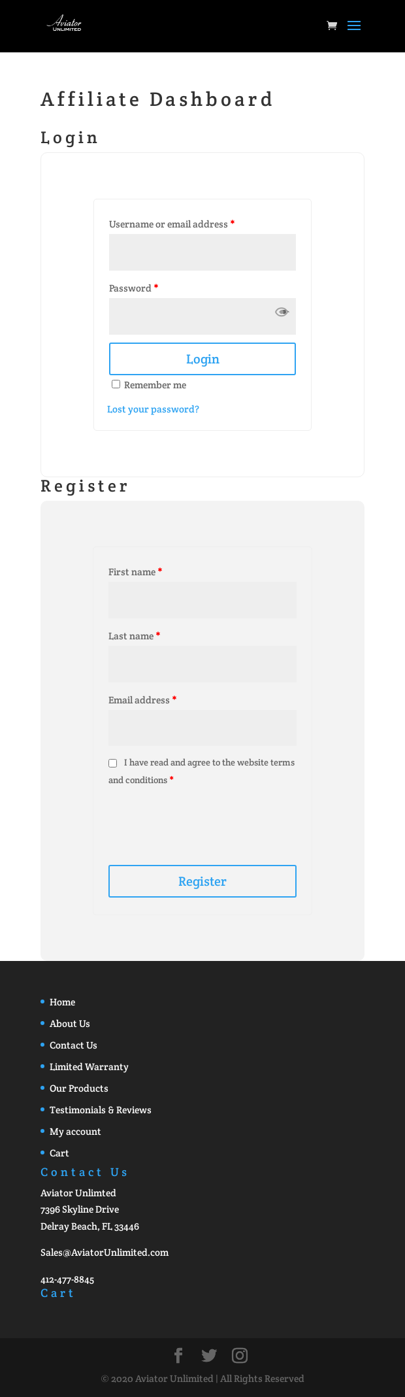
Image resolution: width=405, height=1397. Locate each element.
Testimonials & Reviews (101, 1109)
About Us (70, 1023)
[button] (281, 316)
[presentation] (205, 820)
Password (133, 288)
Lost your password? (153, 409)
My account (75, 1131)
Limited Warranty (89, 1066)
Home (62, 1002)
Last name (134, 636)
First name (135, 571)
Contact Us (73, 1045)
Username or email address (172, 224)
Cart (59, 1153)
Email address (142, 700)
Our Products (79, 1088)
